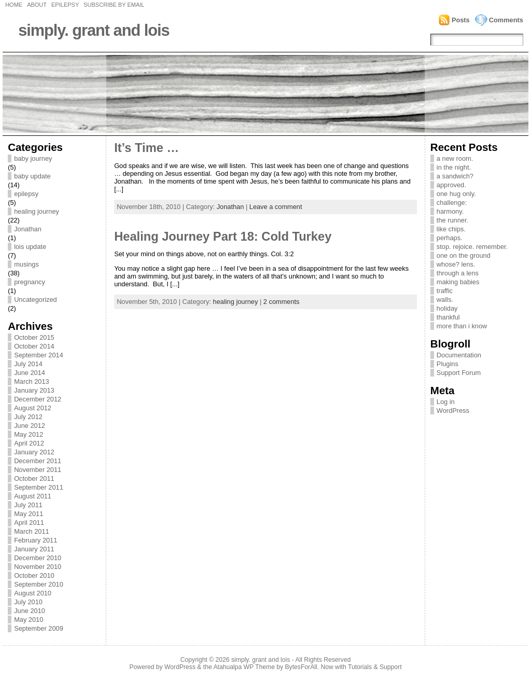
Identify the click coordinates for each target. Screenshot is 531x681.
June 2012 (29, 425)
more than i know (462, 326)
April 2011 (29, 522)
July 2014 (28, 364)
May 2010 (28, 619)
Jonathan (27, 229)
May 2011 (28, 514)
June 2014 (29, 373)
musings (26, 264)
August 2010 (32, 593)
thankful (448, 317)
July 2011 (28, 505)
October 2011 (34, 478)
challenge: (452, 202)
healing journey (36, 211)
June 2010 (29, 611)
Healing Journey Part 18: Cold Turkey (222, 236)
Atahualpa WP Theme (243, 667)
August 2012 (32, 408)
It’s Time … (146, 148)
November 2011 (37, 470)
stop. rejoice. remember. (472, 247)
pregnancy (29, 282)
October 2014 (34, 346)
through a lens (458, 273)
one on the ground (464, 255)
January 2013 (34, 390)
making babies (458, 282)
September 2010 (38, 584)
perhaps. (450, 238)
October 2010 (34, 575)
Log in (446, 402)
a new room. (455, 158)
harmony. (450, 211)
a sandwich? (455, 176)
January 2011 (34, 549)
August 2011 (32, 496)
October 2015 (34, 337)
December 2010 (37, 558)
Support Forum (459, 373)
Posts (461, 20)
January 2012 (34, 452)
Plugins (447, 364)
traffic (445, 291)
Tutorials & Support (375, 667)
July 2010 (28, 602)
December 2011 (37, 461)
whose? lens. (456, 264)
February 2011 (35, 540)
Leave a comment (275, 207)
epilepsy (26, 194)
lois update (30, 247)
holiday (447, 308)
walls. (445, 299)
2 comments (281, 301)
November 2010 (37, 567)
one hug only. (456, 194)
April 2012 (29, 443)
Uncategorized (35, 299)
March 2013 (31, 381)
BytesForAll (301, 667)
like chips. (451, 229)
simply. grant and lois (94, 30)
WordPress (453, 410)
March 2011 (31, 531)
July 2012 (28, 417)
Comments (506, 20)
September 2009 (38, 628)
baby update (32, 176)
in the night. (454, 167)
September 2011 (38, 487)
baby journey (33, 158)
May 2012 (28, 434)
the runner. (452, 220)
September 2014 (38, 355)
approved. (451, 185)
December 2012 (37, 399)
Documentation (459, 355)
